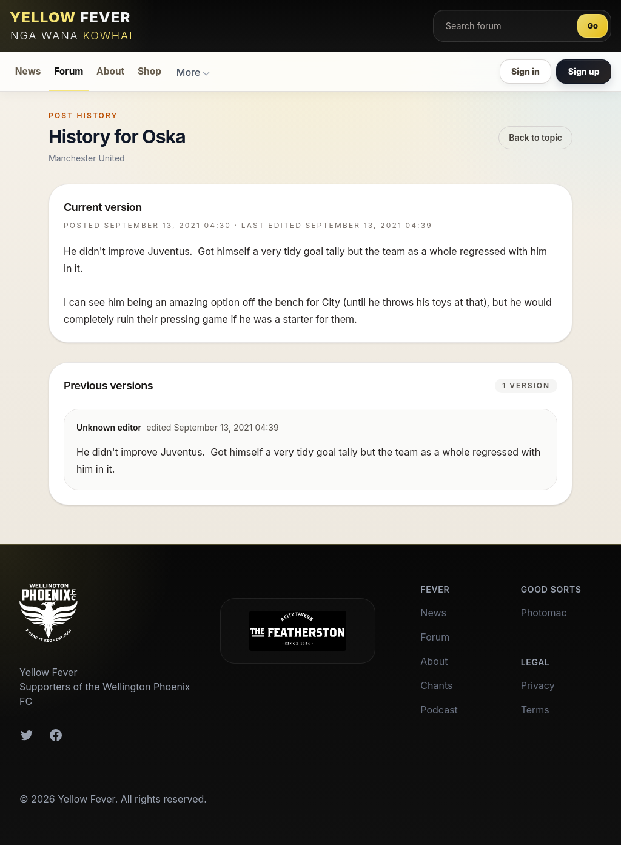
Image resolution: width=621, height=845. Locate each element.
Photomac (544, 613)
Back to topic (535, 137)
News (28, 71)
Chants (436, 685)
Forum (68, 71)
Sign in (525, 71)
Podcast (438, 710)
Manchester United (87, 158)
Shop (149, 71)
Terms (535, 710)
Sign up (584, 71)
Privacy (538, 685)
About (110, 71)
